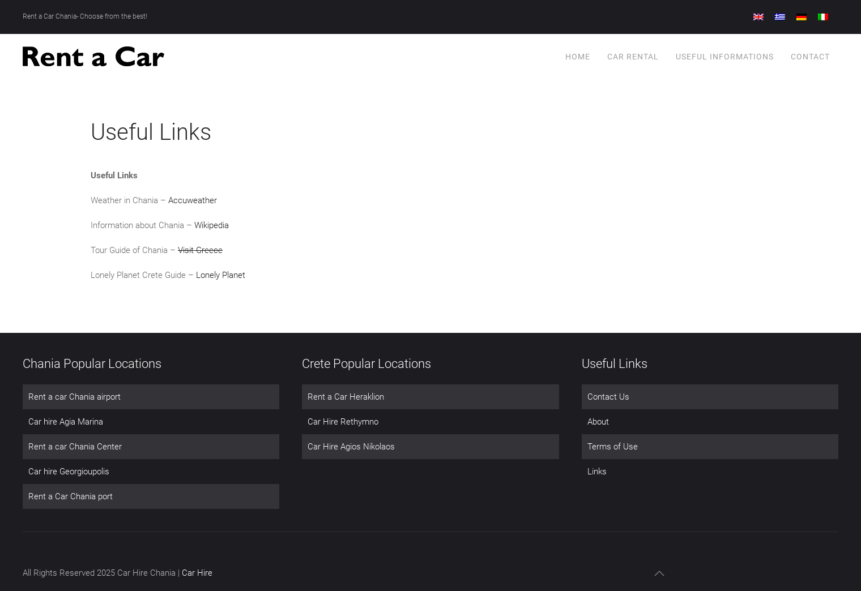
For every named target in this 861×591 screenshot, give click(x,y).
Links (597, 471)
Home (577, 56)
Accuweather (192, 200)
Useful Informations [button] (725, 56)
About (598, 422)
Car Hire (197, 573)
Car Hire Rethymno (343, 422)
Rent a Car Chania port (70, 496)
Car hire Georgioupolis (68, 471)
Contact (810, 56)
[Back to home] (93, 56)
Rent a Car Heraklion (346, 397)
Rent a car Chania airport (74, 397)
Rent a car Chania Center (75, 447)
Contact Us (608, 397)
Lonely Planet (220, 275)
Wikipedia (211, 225)
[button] (659, 573)
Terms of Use (612, 447)
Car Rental (633, 56)
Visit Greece (200, 250)
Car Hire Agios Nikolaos (351, 447)
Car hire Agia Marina (65, 422)
